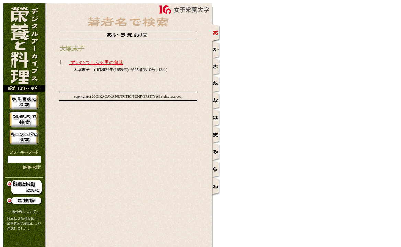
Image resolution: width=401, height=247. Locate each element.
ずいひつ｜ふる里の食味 (96, 62)
